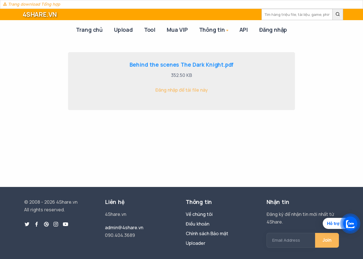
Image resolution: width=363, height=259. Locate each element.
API (243, 29)
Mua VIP (177, 29)
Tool (149, 29)
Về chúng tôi (199, 214)
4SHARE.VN (40, 14)
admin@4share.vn (124, 227)
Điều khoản (197, 224)
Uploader (195, 243)
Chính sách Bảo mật (207, 233)
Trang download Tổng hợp (31, 4)
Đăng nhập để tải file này (181, 90)
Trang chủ (89, 29)
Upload (123, 29)
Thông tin (214, 30)
